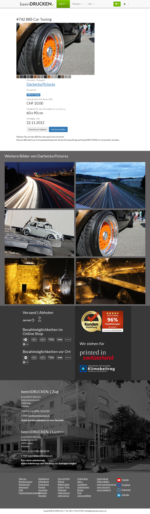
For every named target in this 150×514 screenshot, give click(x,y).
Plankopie (62, 490)
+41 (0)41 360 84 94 (39, 451)
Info (91, 3)
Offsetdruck (43, 482)
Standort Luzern (25, 482)
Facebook (126, 485)
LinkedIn (125, 495)
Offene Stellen (103, 482)
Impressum (23, 487)
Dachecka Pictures (41, 84)
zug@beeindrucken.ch (39, 415)
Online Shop (82, 479)
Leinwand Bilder (84, 496)
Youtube (125, 480)
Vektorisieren (64, 493)
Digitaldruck (43, 479)
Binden (80, 490)
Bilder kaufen (63, 484)
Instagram (126, 490)
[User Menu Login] (126, 4)
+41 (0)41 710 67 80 (39, 411)
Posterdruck (43, 484)
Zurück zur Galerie (37, 129)
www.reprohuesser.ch (106, 484)
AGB (21, 490)
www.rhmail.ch (103, 487)
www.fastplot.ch (104, 490)
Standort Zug (24, 484)
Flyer (67, 487)
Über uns (22, 479)
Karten (61, 487)
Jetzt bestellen (58, 129)
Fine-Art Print (64, 479)
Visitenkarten (83, 487)
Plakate (61, 482)
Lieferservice (63, 496)
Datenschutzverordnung (29, 493)
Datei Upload (102, 479)
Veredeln (42, 496)
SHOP (63, 3)
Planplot (77, 3)
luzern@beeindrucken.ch (40, 455)
